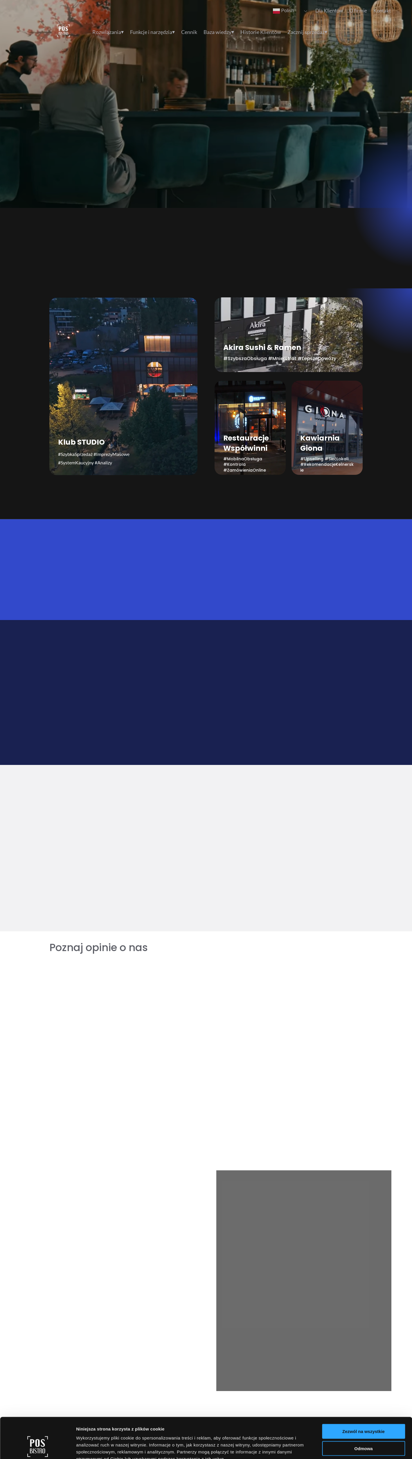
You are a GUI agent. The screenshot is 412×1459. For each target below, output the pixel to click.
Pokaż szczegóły (309, 1447)
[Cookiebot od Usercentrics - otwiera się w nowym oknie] (37, 1447)
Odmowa (363, 1413)
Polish (283, 11)
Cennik (189, 32)
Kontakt (382, 11)
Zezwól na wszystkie (363, 1396)
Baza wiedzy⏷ (219, 32)
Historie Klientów (260, 32)
